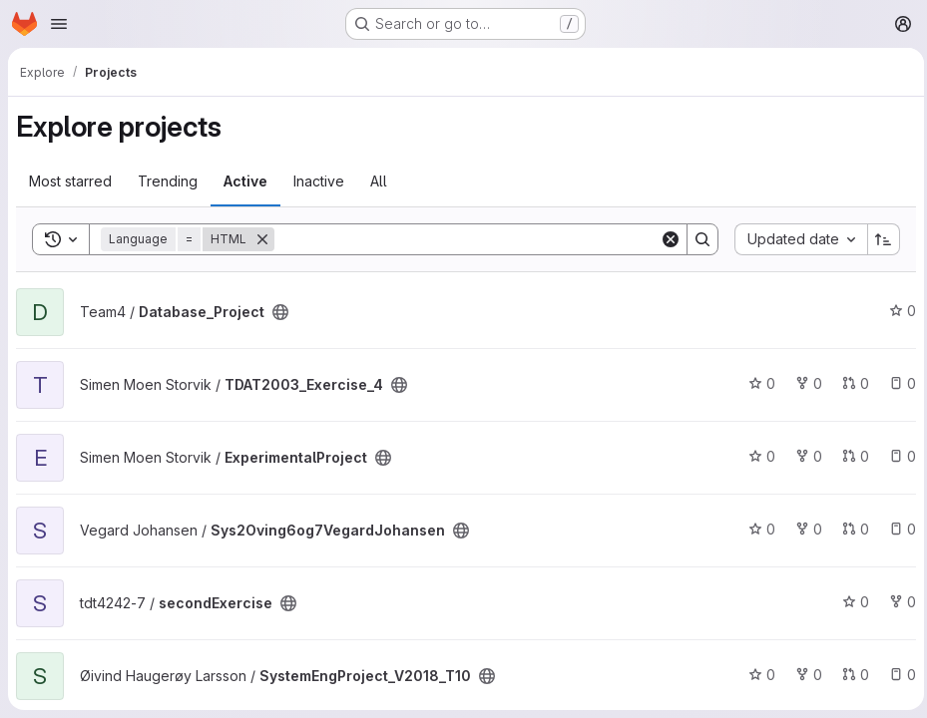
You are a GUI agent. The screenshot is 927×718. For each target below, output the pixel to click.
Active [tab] (245, 181)
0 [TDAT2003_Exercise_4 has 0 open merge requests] (850, 383)
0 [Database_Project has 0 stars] (897, 310)
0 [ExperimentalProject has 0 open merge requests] (850, 456)
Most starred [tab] (70, 181)
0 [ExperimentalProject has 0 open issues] (897, 456)
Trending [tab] (168, 181)
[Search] (464, 239)
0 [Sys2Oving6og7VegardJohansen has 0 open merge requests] (850, 529)
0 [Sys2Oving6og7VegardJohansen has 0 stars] (756, 529)
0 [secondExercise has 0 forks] (897, 601)
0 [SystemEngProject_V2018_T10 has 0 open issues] (897, 674)
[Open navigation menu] (59, 24)
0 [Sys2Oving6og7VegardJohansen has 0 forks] (803, 529)
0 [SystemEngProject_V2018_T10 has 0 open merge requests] (850, 674)
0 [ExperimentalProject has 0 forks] (803, 456)
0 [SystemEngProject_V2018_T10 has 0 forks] (803, 674)
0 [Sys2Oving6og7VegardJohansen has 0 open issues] (897, 529)
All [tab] (378, 181)
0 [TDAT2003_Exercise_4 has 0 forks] (803, 383)
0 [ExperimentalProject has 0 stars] (756, 456)
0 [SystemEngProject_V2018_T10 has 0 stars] (756, 674)
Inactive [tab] (318, 181)
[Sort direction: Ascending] (879, 239)
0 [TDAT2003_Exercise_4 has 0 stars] (756, 383)
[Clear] (666, 239)
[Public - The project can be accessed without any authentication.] (280, 312)
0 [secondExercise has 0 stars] (850, 601)
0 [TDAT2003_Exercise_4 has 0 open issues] (897, 383)
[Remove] (262, 239)
